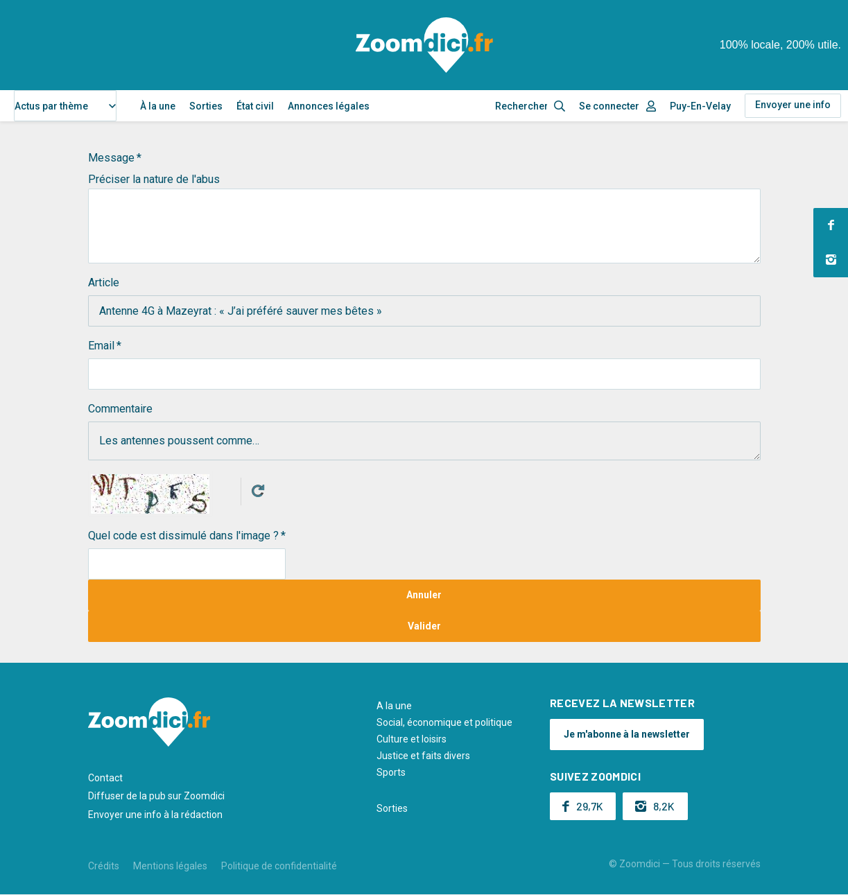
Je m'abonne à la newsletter (627, 734)
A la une (394, 705)
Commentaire (120, 408)
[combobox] (65, 105)
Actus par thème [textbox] (51, 106)
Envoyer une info (793, 104)
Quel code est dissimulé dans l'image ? (183, 535)
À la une (157, 106)
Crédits (103, 865)
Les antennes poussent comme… (424, 441)
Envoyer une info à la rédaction (155, 814)
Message (111, 157)
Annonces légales (329, 106)
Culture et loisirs (412, 739)
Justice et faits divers (423, 755)
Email (101, 345)
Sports (391, 772)
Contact (105, 777)
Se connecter (609, 106)
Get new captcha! (258, 491)
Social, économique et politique (444, 722)
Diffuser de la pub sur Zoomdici (156, 795)
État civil (255, 106)
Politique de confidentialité (279, 865)
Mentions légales (170, 865)
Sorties (206, 106)
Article (103, 282)
